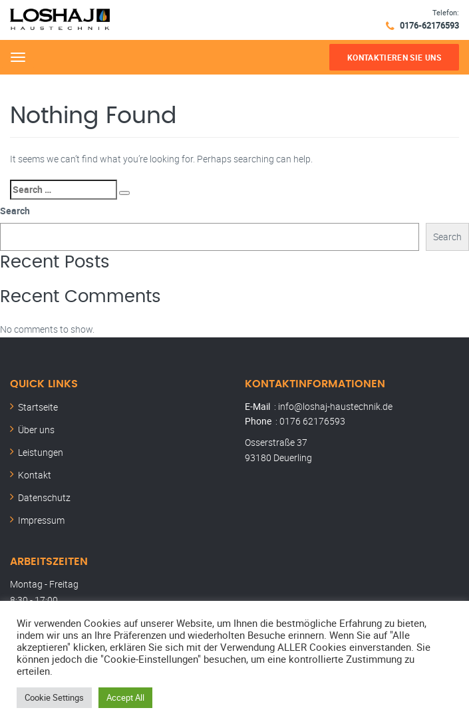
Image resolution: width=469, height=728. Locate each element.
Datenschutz (44, 497)
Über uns (36, 429)
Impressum (41, 520)
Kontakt (34, 474)
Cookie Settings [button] (54, 697)
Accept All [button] (125, 697)
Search (15, 210)
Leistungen (40, 452)
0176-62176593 (429, 25)
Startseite (38, 407)
